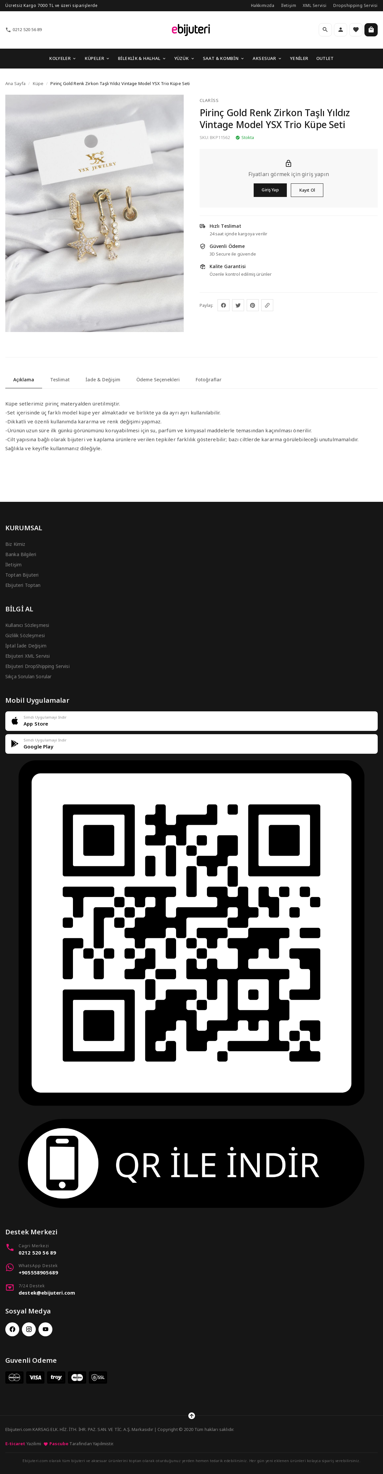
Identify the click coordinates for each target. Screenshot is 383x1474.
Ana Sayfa (15, 83)
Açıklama (23, 379)
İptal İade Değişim (25, 645)
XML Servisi (315, 5)
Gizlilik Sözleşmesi (25, 635)
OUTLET (325, 58)
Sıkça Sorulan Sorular (28, 676)
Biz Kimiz (15, 544)
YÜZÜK (184, 58)
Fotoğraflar (209, 379)
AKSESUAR (267, 58)
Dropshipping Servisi (355, 5)
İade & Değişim (103, 379)
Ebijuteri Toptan (23, 585)
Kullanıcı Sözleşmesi (27, 625)
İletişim (288, 5)
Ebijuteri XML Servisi (27, 656)
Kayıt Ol (307, 190)
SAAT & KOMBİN (224, 58)
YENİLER (299, 58)
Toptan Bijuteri (21, 575)
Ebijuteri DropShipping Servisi (37, 666)
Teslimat (60, 379)
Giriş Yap (270, 190)
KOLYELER (63, 58)
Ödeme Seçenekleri (158, 379)
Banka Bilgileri (20, 554)
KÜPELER (97, 58)
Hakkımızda (263, 5)
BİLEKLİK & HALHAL (142, 58)
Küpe (38, 83)
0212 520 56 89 (23, 29)
